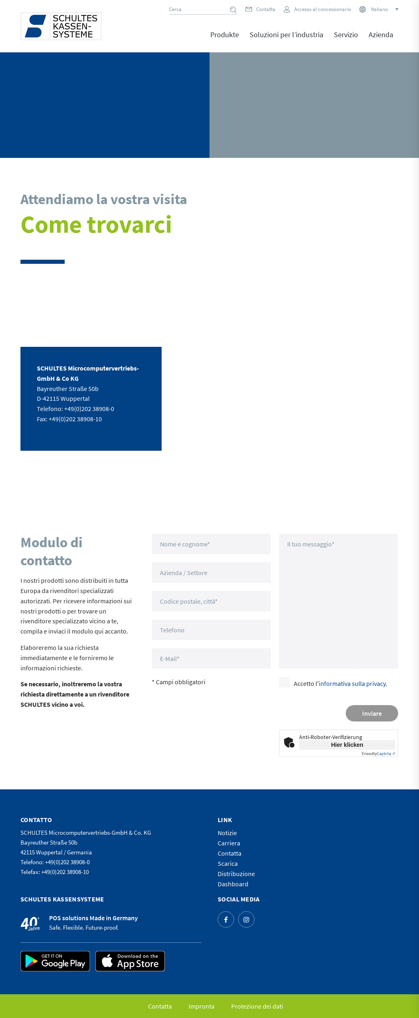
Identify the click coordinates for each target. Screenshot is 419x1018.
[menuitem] (224, 40)
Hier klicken (347, 745)
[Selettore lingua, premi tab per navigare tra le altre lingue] (384, 9)
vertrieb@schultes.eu (66, 429)
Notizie (227, 833)
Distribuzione (236, 874)
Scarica (228, 863)
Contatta (265, 9)
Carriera (229, 843)
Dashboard (233, 884)
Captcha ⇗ (378, 753)
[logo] (60, 26)
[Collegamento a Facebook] (226, 919)
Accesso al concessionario (322, 9)
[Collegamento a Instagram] (246, 919)
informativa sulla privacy (352, 683)
